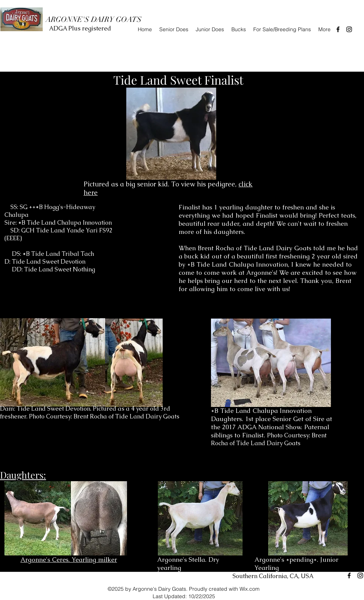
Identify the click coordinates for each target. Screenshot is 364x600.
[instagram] (349, 29)
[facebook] (338, 29)
